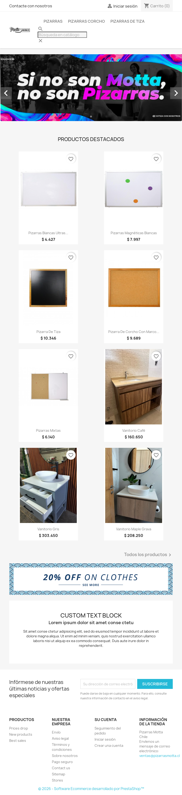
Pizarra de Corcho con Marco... (133, 331)
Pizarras (53, 21)
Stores (57, 780)
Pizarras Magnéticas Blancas (134, 233)
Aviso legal (60, 738)
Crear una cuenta (109, 745)
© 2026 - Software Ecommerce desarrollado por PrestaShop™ (91, 788)
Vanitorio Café (133, 430)
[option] (91, 87)
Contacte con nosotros (30, 6)
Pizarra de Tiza (48, 331)
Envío (56, 732)
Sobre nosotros (65, 755)
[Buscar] (62, 35)
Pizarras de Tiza (127, 21)
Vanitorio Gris (48, 529)
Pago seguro (62, 762)
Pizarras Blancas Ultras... (48, 233)
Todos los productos (148, 555)
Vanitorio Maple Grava (133, 529)
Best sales (17, 740)
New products (20, 734)
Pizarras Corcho (86, 21)
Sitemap (58, 774)
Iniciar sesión (105, 739)
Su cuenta (106, 719)
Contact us (61, 768)
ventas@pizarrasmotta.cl (159, 755)
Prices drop (18, 728)
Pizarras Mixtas (48, 430)
